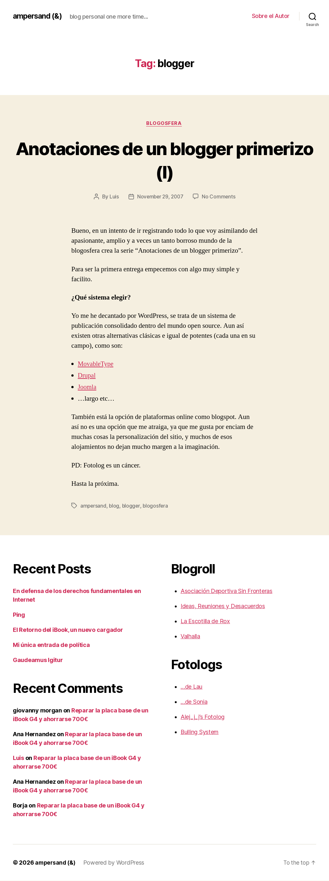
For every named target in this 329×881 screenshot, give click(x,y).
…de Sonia (194, 702)
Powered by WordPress (116, 862)
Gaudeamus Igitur (38, 660)
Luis (113, 197)
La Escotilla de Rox (205, 621)
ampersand (93, 506)
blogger (132, 506)
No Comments (219, 197)
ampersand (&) (38, 16)
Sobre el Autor (270, 16)
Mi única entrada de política (51, 645)
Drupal (87, 376)
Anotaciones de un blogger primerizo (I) (164, 160)
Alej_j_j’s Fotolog (203, 717)
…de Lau (191, 687)
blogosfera (164, 123)
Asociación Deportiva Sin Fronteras (226, 591)
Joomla (87, 387)
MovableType (96, 364)
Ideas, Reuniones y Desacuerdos (223, 606)
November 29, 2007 (160, 197)
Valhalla (190, 636)
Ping (19, 615)
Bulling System (199, 732)
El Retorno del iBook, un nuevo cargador (68, 630)
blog (115, 506)
